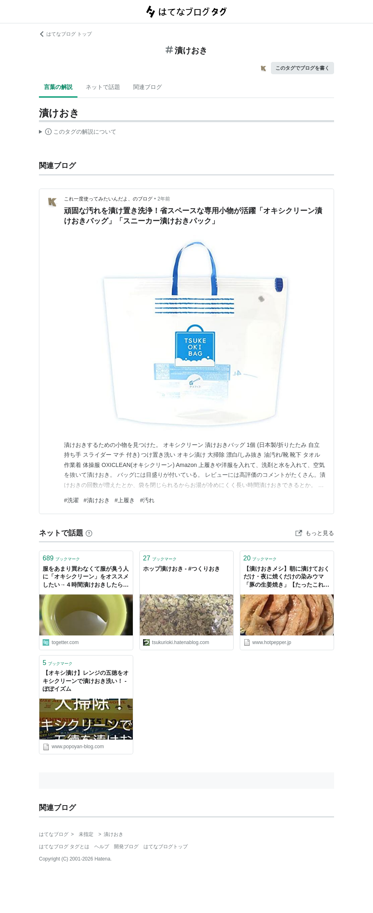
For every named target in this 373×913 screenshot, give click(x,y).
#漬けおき (97, 500)
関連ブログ (147, 87)
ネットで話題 (103, 87)
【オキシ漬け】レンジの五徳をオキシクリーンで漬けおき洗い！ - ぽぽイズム (86, 680)
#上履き (125, 500)
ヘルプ (101, 846)
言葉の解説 (58, 87)
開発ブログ (126, 846)
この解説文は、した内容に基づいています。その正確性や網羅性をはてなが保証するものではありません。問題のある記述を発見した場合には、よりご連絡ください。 (77, 133)
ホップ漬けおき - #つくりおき (181, 568)
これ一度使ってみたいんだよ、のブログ (108, 199)
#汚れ (147, 500)
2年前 (163, 199)
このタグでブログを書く (302, 68)
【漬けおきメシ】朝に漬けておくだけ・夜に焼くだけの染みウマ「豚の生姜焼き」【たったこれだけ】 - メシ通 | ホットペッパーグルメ (286, 577)
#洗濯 (71, 500)
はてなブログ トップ (65, 34)
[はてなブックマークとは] (89, 533)
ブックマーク (61, 558)
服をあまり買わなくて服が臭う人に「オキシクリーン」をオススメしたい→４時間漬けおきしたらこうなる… (86, 577)
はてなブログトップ (165, 846)
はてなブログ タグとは (64, 846)
